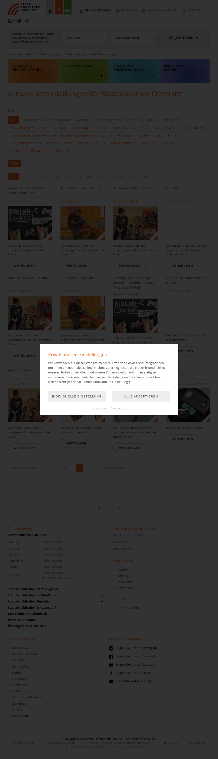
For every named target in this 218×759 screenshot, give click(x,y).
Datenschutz (118, 408)
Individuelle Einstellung (77, 396)
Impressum (99, 408)
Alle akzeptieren (141, 396)
